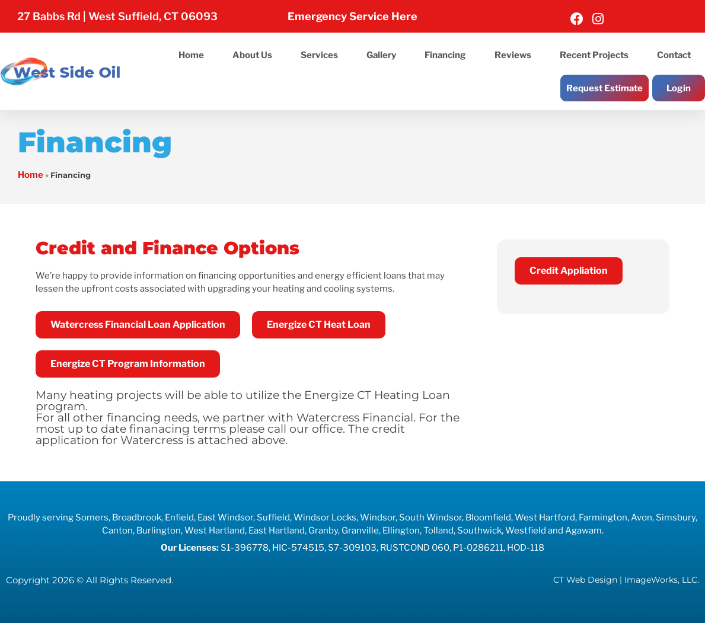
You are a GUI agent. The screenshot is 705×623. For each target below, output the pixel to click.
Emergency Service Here (352, 16)
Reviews (513, 55)
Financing (445, 55)
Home (191, 55)
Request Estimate (604, 88)
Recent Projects (594, 55)
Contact (674, 55)
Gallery (381, 55)
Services (319, 55)
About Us (252, 55)
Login (678, 88)
